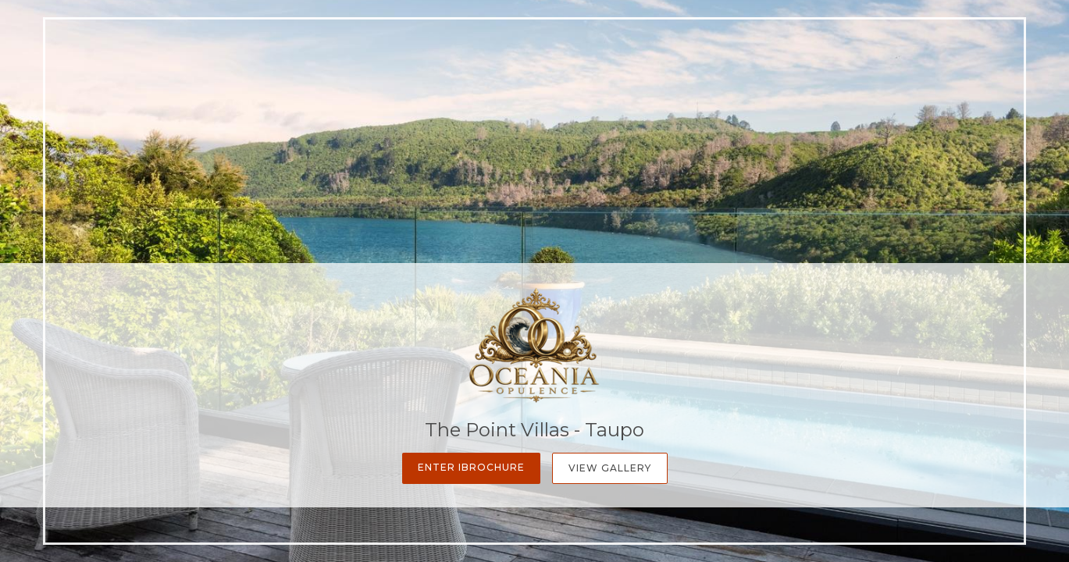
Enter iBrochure (471, 467)
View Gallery (609, 468)
